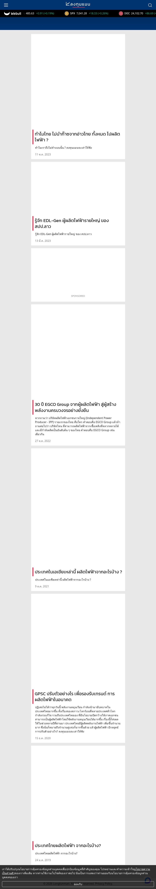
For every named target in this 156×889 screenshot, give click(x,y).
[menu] (6, 4)
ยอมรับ (78, 884)
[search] (150, 4)
